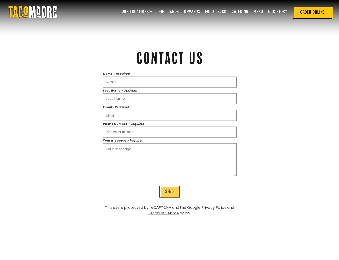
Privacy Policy (213, 208)
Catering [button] (240, 12)
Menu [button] (258, 12)
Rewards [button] (192, 12)
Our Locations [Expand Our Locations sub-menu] (137, 11)
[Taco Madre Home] (33, 12)
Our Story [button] (277, 12)
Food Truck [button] (216, 12)
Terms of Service (163, 213)
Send (169, 192)
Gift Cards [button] (169, 12)
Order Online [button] (312, 12)
